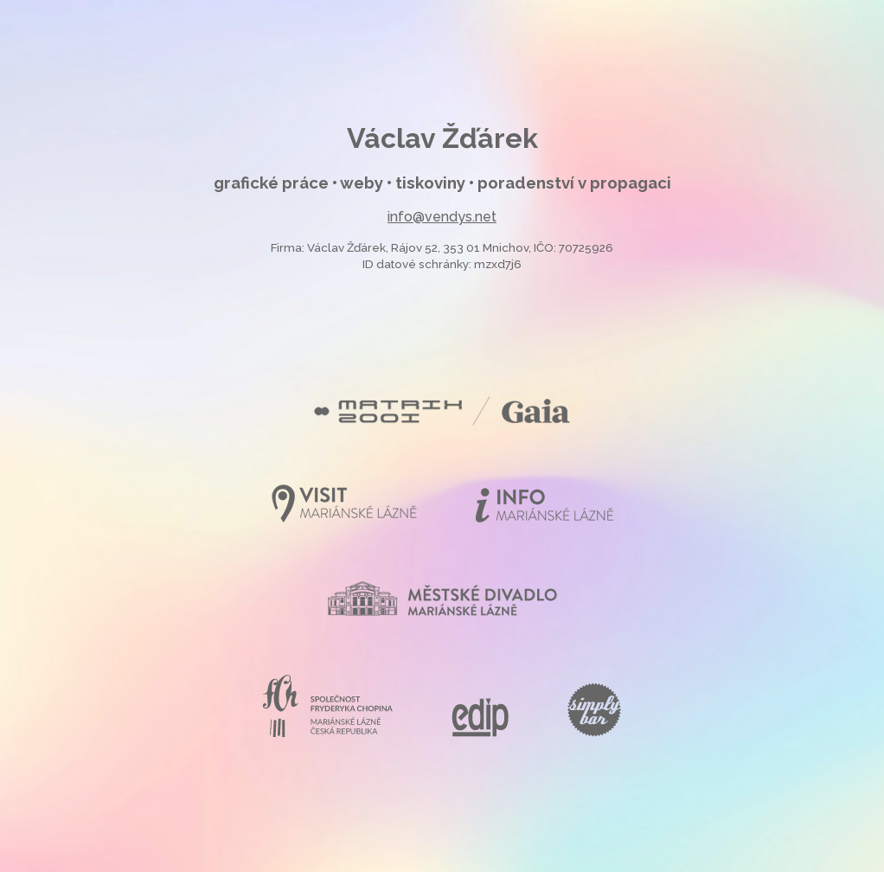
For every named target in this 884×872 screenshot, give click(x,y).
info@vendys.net (442, 216)
